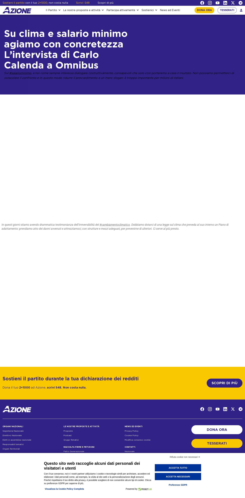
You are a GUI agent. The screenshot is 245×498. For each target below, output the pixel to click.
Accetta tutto (178, 468)
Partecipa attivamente (120, 10)
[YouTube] (217, 3)
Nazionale (130, 451)
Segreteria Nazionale (13, 431)
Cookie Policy (131, 435)
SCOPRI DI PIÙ (224, 383)
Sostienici (147, 10)
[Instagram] (210, 3)
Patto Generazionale (74, 451)
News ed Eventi (170, 10)
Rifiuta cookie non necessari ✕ (185, 457)
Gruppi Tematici (71, 440)
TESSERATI (227, 10)
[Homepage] (17, 10)
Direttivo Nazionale (12, 435)
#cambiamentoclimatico (115, 224)
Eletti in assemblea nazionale (17, 440)
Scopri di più (105, 3)
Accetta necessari (178, 476)
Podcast (68, 435)
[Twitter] (233, 3)
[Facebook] (202, 3)
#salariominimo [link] (20, 73)
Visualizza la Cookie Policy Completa (64, 489)
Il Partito (51, 10)
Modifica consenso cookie (138, 440)
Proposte (68, 431)
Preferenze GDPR (178, 485)
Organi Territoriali (11, 449)
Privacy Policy (131, 431)
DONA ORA (204, 10)
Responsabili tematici (13, 444)
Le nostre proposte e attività (81, 10)
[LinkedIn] (225, 3)
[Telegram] (240, 3)
